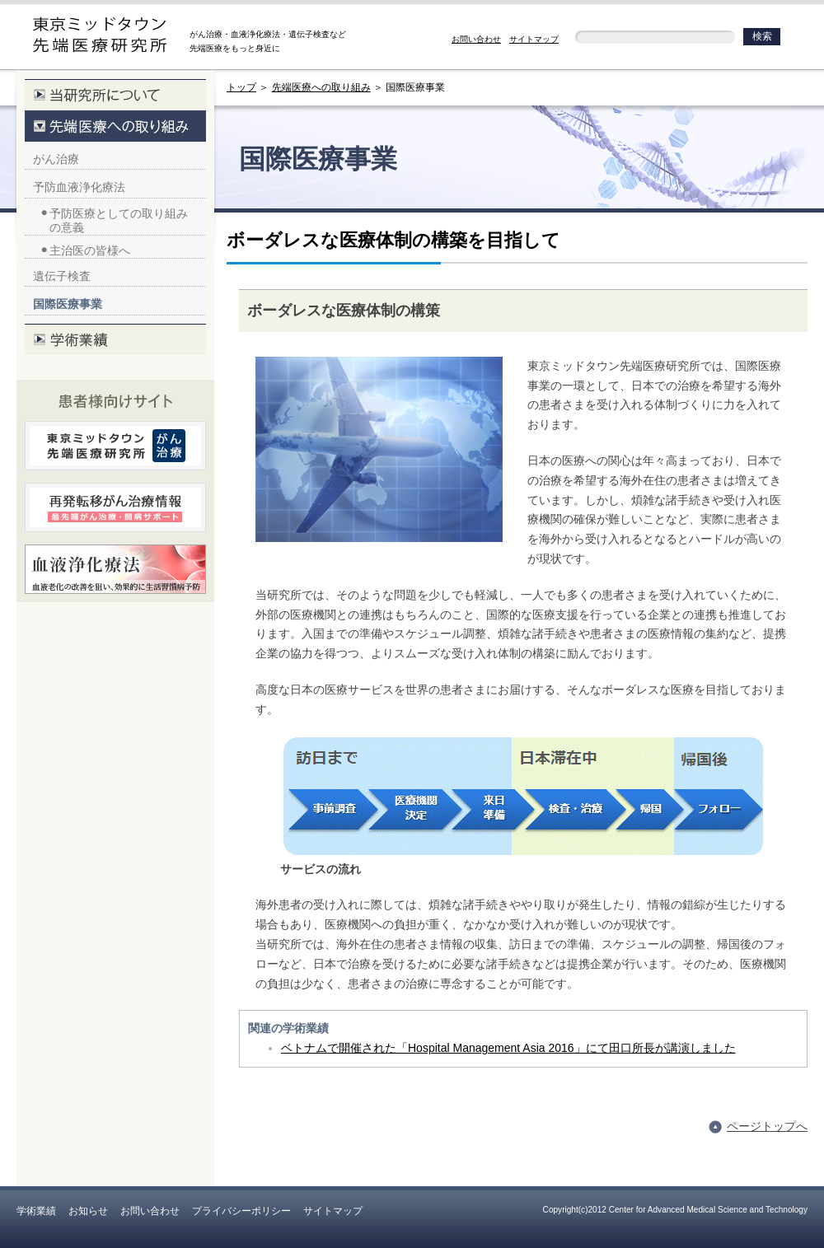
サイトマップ (534, 39)
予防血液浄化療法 (79, 187)
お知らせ (88, 1211)
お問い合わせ (476, 39)
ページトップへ (767, 1126)
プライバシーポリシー (241, 1211)
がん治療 (56, 159)
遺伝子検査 (62, 276)
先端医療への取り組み (321, 87)
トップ (241, 87)
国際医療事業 (67, 304)
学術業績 (36, 1211)
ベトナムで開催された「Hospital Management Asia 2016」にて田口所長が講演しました (508, 1047)
